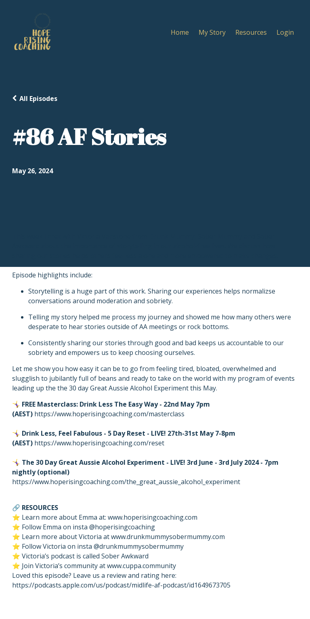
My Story (212, 32)
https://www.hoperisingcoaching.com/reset (99, 443)
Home (180, 32)
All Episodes (38, 98)
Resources (251, 32)
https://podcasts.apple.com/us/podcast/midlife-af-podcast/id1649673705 (121, 585)
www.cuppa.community (141, 565)
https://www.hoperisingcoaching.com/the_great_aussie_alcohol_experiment (126, 481)
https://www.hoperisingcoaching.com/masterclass (109, 413)
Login (285, 32)
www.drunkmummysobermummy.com (168, 536)
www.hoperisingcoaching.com (152, 517)
